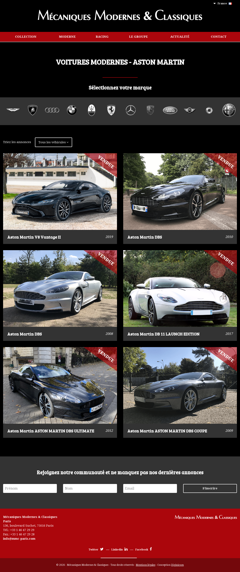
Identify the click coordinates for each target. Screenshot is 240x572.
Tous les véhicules (53, 142)
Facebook (143, 549)
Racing (102, 37)
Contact (219, 37)
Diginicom (177, 565)
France (225, 3)
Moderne (67, 37)
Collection (25, 37)
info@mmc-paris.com (19, 538)
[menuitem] (225, 3)
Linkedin (119, 549)
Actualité (179, 37)
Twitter (96, 549)
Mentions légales (145, 565)
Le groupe (138, 37)
